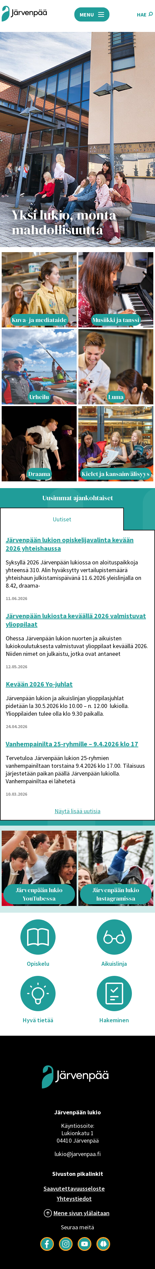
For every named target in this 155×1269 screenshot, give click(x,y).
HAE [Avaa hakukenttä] (145, 14)
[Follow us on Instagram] (66, 1248)
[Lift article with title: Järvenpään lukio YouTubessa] (39, 868)
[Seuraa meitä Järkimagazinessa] (103, 1248)
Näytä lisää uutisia (77, 811)
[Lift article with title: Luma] (115, 366)
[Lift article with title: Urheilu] (39, 366)
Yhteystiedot (74, 1198)
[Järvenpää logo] (75, 1099)
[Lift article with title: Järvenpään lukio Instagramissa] (115, 868)
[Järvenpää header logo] (24, 14)
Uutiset (62, 519)
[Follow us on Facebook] (47, 1248)
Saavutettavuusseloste (74, 1188)
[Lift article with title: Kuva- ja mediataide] (39, 289)
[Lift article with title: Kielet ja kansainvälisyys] (115, 443)
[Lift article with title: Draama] (39, 443)
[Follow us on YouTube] (84, 1248)
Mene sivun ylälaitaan (81, 1213)
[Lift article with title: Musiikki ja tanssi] (115, 289)
